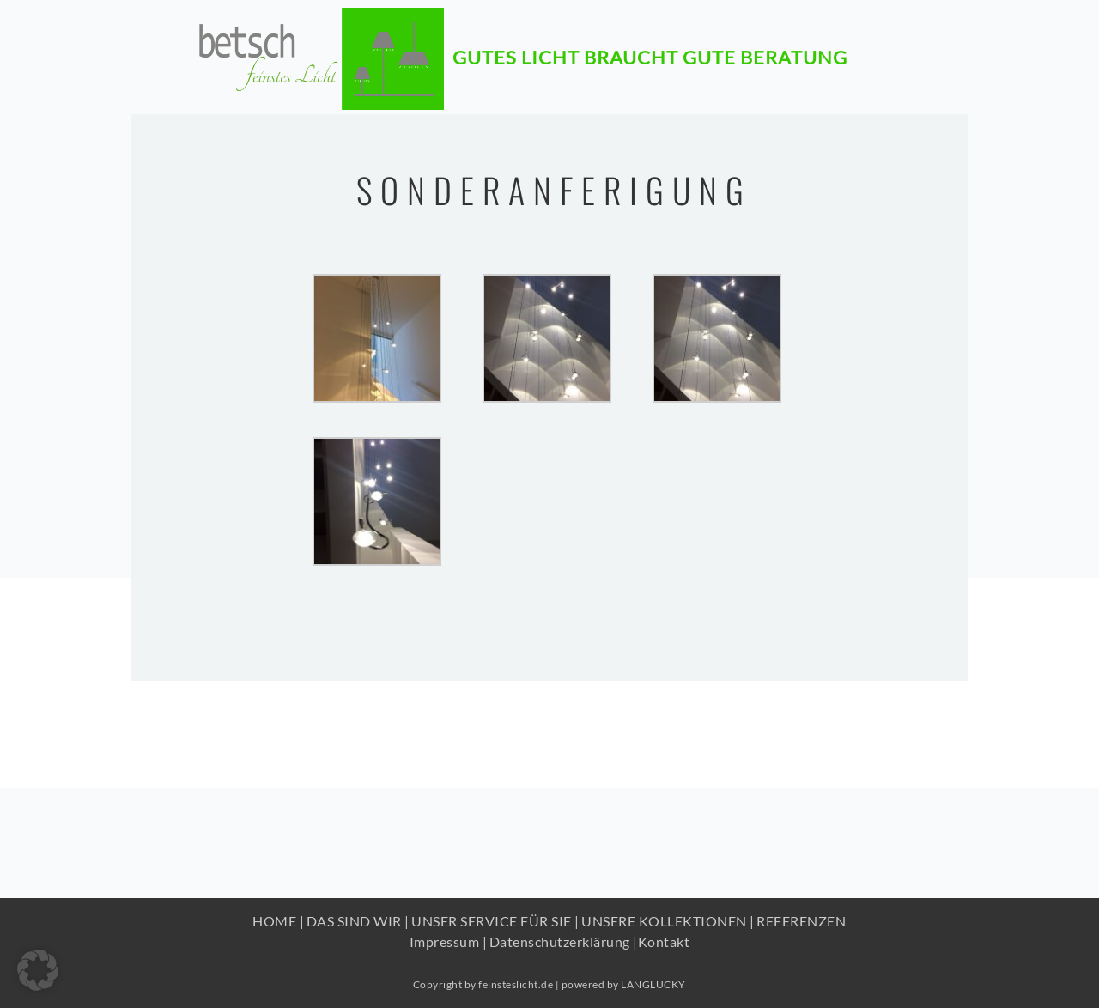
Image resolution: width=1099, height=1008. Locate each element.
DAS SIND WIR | (358, 921)
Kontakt (664, 941)
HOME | (278, 921)
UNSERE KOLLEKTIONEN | (668, 921)
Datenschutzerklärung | (563, 941)
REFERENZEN (801, 921)
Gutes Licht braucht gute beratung (649, 49)
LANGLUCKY (653, 984)
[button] (38, 970)
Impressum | (449, 941)
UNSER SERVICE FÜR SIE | (495, 921)
